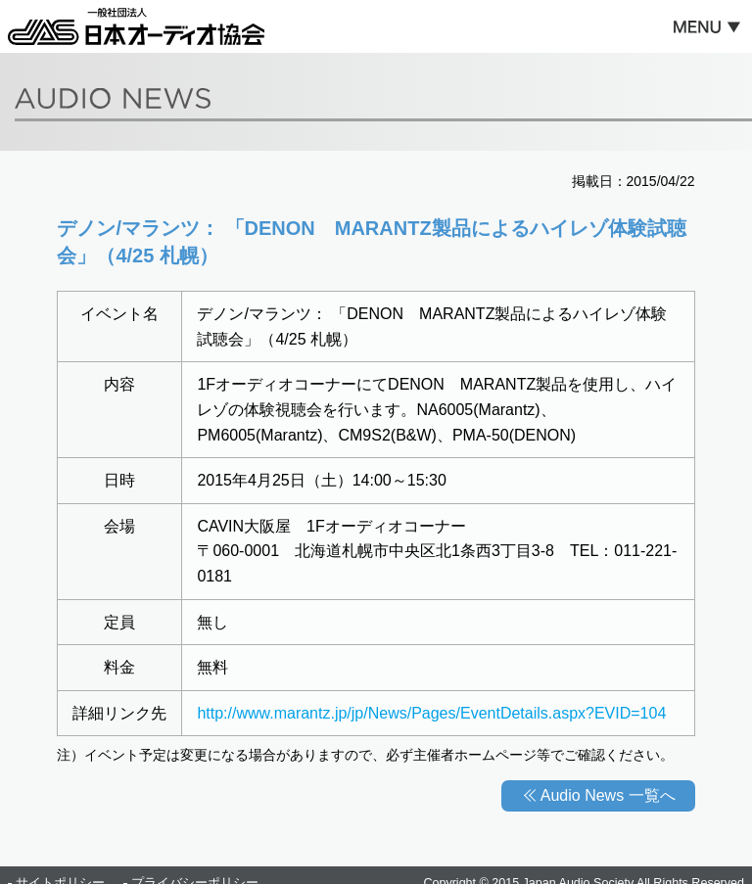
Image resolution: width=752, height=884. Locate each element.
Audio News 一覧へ (608, 795)
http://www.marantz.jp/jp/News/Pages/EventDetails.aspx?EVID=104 (431, 713)
